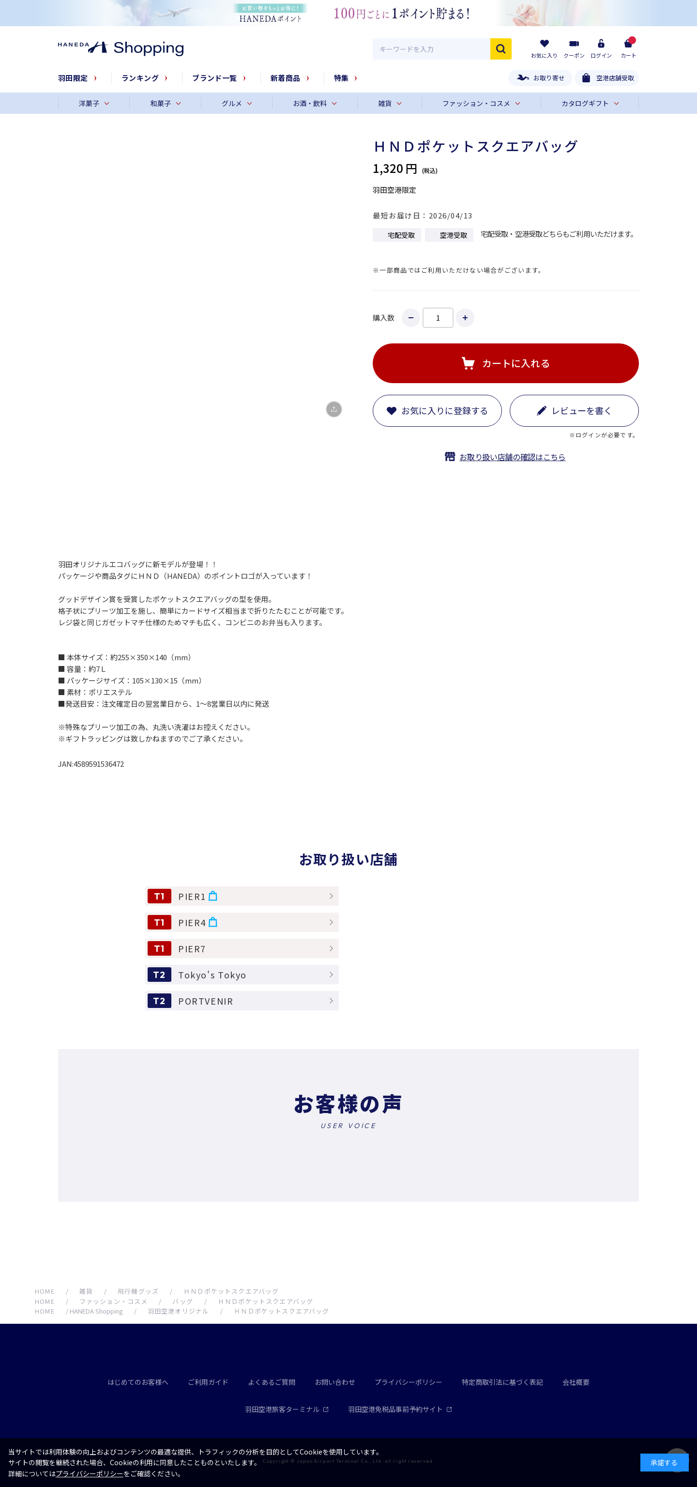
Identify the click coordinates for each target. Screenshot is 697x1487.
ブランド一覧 (214, 78)
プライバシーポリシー (408, 1382)
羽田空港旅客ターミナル (287, 1409)
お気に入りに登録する (444, 410)
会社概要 (576, 1382)
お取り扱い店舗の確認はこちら (512, 457)
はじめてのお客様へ (137, 1382)
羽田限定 (73, 78)
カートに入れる (516, 363)
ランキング (140, 78)
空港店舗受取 (615, 77)
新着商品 (286, 78)
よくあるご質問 (271, 1382)
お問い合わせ (335, 1382)
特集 (341, 78)
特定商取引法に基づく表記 (502, 1382)
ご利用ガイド (208, 1382)
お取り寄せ (549, 77)
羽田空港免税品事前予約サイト (400, 1409)
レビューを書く (581, 410)
